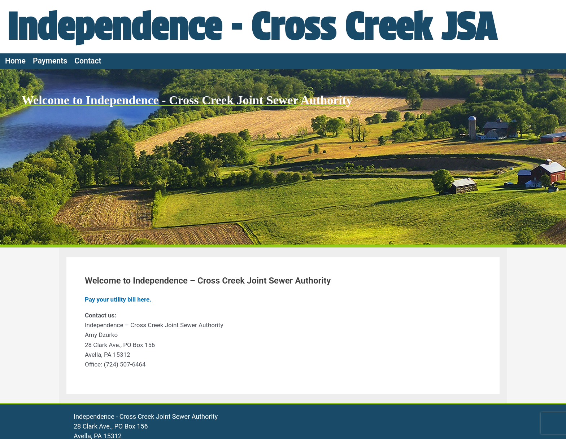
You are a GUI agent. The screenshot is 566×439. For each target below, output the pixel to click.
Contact (87, 60)
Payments (50, 60)
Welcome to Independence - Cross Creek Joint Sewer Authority (187, 100)
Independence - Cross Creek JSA (251, 26)
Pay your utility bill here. (118, 299)
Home (15, 60)
